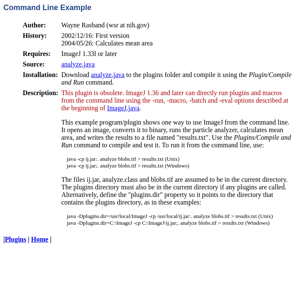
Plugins (16, 239)
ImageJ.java (123, 108)
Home (39, 239)
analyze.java (78, 64)
